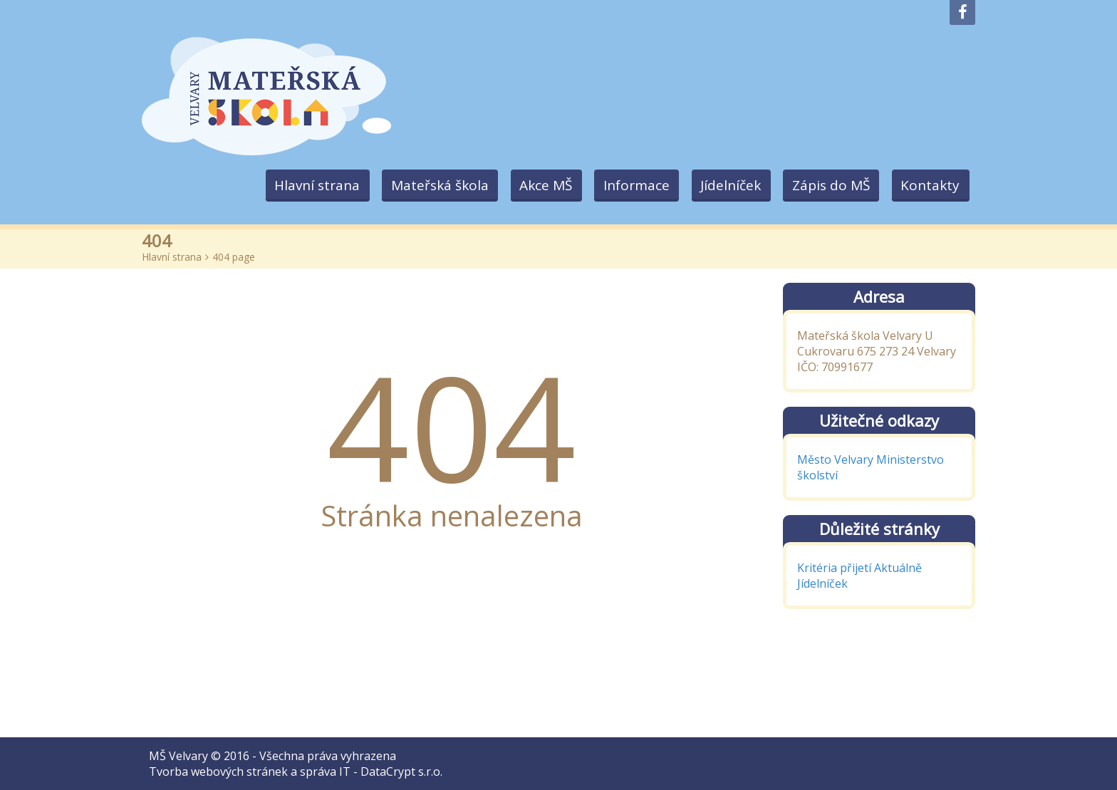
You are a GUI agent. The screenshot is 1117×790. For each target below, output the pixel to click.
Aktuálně (898, 568)
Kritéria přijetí (834, 568)
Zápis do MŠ (828, 185)
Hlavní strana (305, 185)
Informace (630, 185)
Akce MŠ (537, 185)
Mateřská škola (430, 185)
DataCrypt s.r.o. (401, 771)
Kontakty (929, 185)
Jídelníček (726, 185)
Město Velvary (835, 459)
